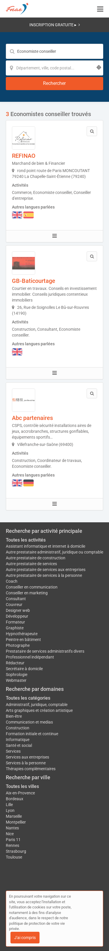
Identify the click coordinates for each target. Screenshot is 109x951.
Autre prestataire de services (31, 563)
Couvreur (14, 604)
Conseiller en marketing (27, 593)
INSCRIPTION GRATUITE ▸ (54, 24)
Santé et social (19, 745)
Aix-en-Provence (20, 793)
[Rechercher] (54, 83)
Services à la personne (26, 763)
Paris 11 (13, 839)
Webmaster (16, 680)
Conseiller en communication (32, 587)
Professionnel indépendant (30, 657)
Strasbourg (16, 851)
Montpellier (16, 822)
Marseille (14, 816)
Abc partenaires (32, 417)
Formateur (15, 622)
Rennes (12, 845)
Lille (9, 804)
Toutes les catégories (28, 698)
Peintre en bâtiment (23, 639)
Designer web (18, 610)
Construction (17, 728)
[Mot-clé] (54, 51)
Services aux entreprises (27, 757)
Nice (10, 833)
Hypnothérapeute (21, 633)
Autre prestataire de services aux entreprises (45, 569)
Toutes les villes (22, 786)
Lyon (10, 810)
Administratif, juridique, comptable (36, 704)
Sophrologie (16, 674)
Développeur (17, 616)
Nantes (12, 828)
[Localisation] (54, 68)
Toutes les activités (26, 540)
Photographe (18, 645)
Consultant (16, 598)
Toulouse (14, 857)
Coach (11, 581)
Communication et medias (29, 722)
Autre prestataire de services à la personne (44, 575)
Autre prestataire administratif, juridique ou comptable (54, 552)
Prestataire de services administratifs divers (45, 651)
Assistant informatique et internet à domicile (45, 546)
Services (13, 751)
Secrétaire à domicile (24, 668)
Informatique (17, 739)
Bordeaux (14, 798)
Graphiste (15, 628)
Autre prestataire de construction (35, 558)
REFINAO (23, 155)
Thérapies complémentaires (31, 768)
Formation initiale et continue (32, 733)
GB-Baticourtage (33, 280)
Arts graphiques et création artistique (39, 710)
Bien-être (14, 716)
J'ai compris (25, 937)
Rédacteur (15, 663)
